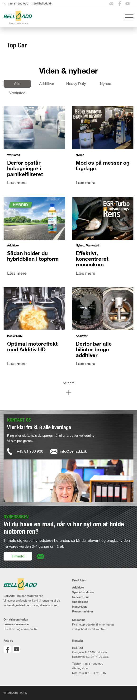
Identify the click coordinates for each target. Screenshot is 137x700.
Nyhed (105, 83)
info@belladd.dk (42, 3)
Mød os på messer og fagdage (102, 165)
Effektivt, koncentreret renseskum (92, 259)
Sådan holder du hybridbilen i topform (33, 256)
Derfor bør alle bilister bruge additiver (94, 349)
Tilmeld (18, 556)
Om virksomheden (16, 619)
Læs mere (17, 182)
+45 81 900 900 (18, 3)
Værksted (17, 92)
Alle (17, 83)
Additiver (46, 83)
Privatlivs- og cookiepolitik (20, 629)
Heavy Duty (76, 83)
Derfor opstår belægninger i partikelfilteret (25, 168)
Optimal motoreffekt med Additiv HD (32, 346)
